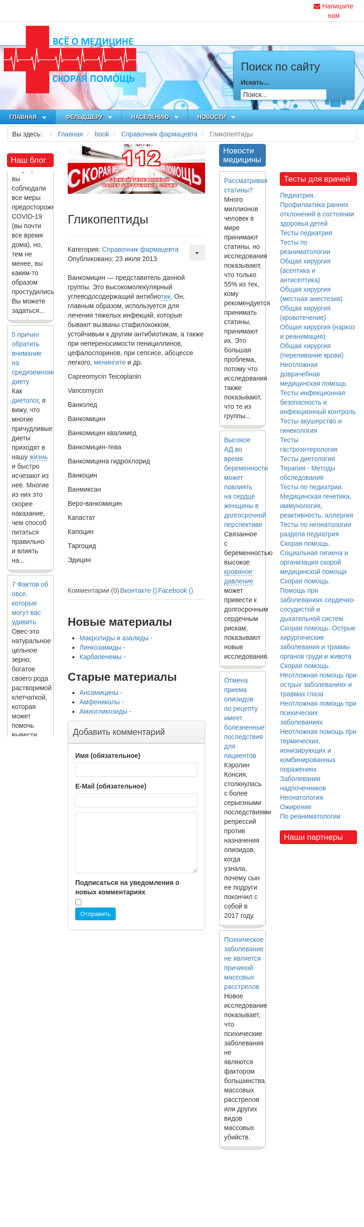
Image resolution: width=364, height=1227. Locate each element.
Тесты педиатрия (306, 233)
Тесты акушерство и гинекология (310, 425)
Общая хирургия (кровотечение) (305, 312)
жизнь (39, 459)
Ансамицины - (101, 692)
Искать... (255, 82)
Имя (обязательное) (107, 755)
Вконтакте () (138, 590)
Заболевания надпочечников (303, 783)
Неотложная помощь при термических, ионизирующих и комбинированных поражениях (318, 750)
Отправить (95, 913)
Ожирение (295, 807)
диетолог (25, 403)
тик (165, 296)
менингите (110, 362)
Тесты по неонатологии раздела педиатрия (315, 529)
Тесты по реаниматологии (305, 247)
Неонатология (301, 797)
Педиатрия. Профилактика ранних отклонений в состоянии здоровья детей (317, 209)
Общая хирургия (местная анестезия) (311, 294)
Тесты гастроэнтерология (308, 444)
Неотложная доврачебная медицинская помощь (313, 374)
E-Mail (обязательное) (110, 786)
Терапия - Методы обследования (307, 472)
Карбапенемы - (102, 657)
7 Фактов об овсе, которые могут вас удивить (30, 606)
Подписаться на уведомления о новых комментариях (127, 887)
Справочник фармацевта (140, 249)
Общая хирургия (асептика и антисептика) (305, 270)
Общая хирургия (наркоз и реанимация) (317, 331)
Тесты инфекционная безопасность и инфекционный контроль (318, 402)
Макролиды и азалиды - (115, 638)
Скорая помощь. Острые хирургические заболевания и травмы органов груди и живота (318, 642)
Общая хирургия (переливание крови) (311, 350)
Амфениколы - (101, 702)
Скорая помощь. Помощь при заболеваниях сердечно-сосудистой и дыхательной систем (317, 599)
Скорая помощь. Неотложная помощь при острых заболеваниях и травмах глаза (318, 680)
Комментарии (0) (93, 590)
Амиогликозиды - (105, 711)
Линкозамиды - (102, 647)
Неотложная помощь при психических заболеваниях (318, 713)
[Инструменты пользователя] (197, 253)
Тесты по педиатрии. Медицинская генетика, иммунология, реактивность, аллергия (316, 501)
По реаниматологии (310, 816)
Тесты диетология (307, 458)
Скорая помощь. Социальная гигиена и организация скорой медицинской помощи (314, 557)
